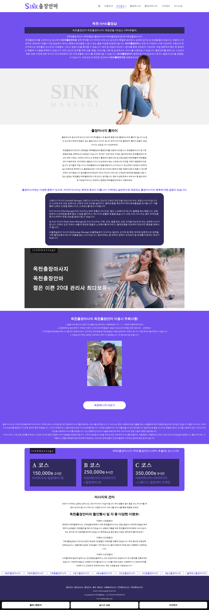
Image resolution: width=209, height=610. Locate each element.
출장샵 (100, 587)
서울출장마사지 (110, 587)
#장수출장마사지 (81, 573)
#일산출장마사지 (173, 573)
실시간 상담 (104, 605)
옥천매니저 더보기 (104, 405)
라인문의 (173, 605)
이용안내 (108, 6)
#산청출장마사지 (150, 573)
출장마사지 (78, 587)
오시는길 (178, 6)
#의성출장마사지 (127, 573)
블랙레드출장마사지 (196, 573)
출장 (94, 587)
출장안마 (69, 587)
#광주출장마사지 (13, 573)
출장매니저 (135, 6)
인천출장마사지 (123, 587)
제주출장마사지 (137, 587)
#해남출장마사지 (104, 573)
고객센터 (165, 6)
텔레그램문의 (36, 605)
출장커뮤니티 (151, 6)
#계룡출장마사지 (58, 573)
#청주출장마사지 (35, 573)
